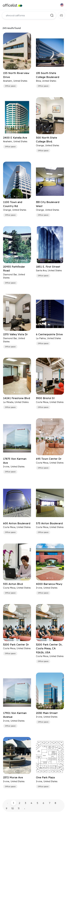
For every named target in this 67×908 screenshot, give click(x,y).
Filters (61, 15)
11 (18, 808)
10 (12, 808)
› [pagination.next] (24, 808)
